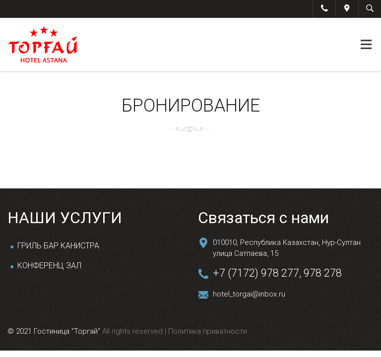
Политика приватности (206, 331)
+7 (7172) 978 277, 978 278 (277, 273)
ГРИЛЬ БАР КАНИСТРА (58, 245)
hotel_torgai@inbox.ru (249, 294)
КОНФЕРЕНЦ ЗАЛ (49, 265)
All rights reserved (133, 331)
